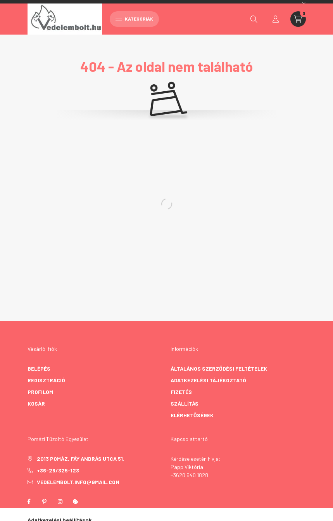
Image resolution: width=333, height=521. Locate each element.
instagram (60, 501)
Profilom (40, 392)
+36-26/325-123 (58, 470)
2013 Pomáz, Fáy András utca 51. (80, 458)
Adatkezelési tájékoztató (208, 380)
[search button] (254, 19)
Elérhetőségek (192, 415)
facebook (29, 501)
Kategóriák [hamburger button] (134, 18)
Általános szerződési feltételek (219, 368)
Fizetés (181, 392)
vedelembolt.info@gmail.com (78, 482)
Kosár (36, 403)
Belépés (39, 368)
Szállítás (184, 403)
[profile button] (275, 19)
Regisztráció (46, 380)
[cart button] (298, 19)
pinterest (44, 501)
